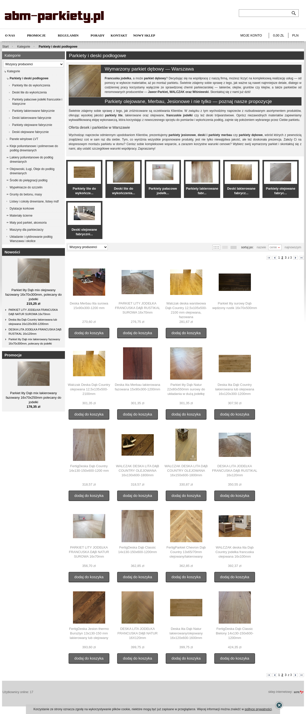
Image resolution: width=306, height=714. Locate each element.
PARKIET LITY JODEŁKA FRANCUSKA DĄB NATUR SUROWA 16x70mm (33, 312)
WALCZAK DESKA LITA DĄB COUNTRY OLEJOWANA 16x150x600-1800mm (186, 470)
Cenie (273, 247)
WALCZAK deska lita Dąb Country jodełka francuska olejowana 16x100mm (234, 552)
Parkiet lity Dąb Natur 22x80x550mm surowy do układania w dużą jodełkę (186, 389)
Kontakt (119, 35)
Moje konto (251, 35)
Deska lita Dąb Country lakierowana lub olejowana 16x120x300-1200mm (33, 321)
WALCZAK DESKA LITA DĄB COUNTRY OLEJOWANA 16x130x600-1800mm (137, 470)
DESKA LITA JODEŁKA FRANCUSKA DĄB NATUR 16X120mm (138, 633)
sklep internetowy (280, 692)
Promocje (36, 35)
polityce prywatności (258, 709)
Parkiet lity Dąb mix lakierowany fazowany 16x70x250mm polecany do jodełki (33, 397)
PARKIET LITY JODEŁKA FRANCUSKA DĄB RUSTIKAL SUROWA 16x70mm (137, 307)
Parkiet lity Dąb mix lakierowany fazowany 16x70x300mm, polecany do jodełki (34, 341)
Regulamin (68, 35)
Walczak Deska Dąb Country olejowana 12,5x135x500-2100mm (89, 389)
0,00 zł (278, 35)
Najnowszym (293, 247)
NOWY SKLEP (144, 35)
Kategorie (23, 46)
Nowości (12, 252)
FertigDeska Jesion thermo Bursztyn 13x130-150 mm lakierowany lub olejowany (89, 633)
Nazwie (261, 247)
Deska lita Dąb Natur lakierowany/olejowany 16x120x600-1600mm (186, 633)
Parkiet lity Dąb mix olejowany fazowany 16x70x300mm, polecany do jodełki (33, 294)
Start (5, 46)
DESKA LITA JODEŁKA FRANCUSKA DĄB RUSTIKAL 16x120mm (35, 331)
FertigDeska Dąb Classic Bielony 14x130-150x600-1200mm (235, 633)
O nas (10, 35)
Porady (98, 35)
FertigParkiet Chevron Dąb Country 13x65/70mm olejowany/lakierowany (186, 552)
